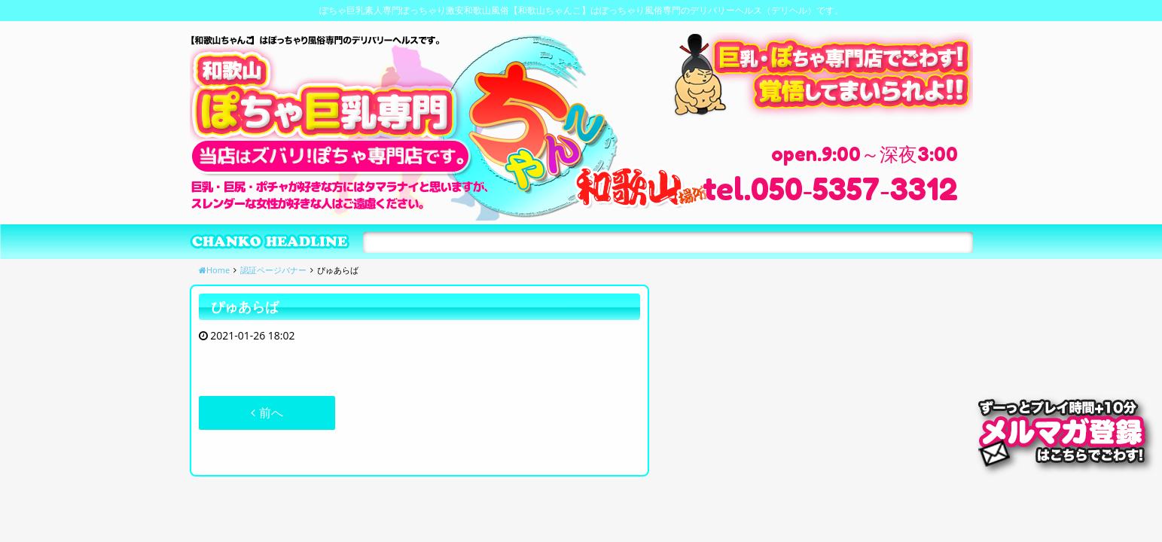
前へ (266, 412)
